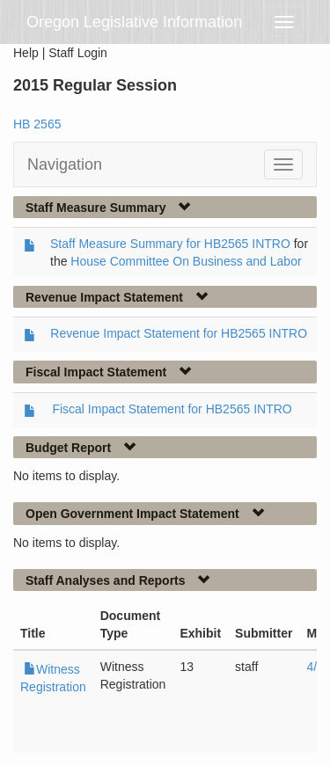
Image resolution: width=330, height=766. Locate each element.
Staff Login (77, 53)
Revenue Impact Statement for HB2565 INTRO (178, 333)
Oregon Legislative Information (134, 22)
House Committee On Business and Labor (185, 261)
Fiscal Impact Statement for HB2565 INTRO (171, 409)
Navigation (64, 164)
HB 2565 (37, 124)
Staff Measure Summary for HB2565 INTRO (170, 244)
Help (26, 53)
